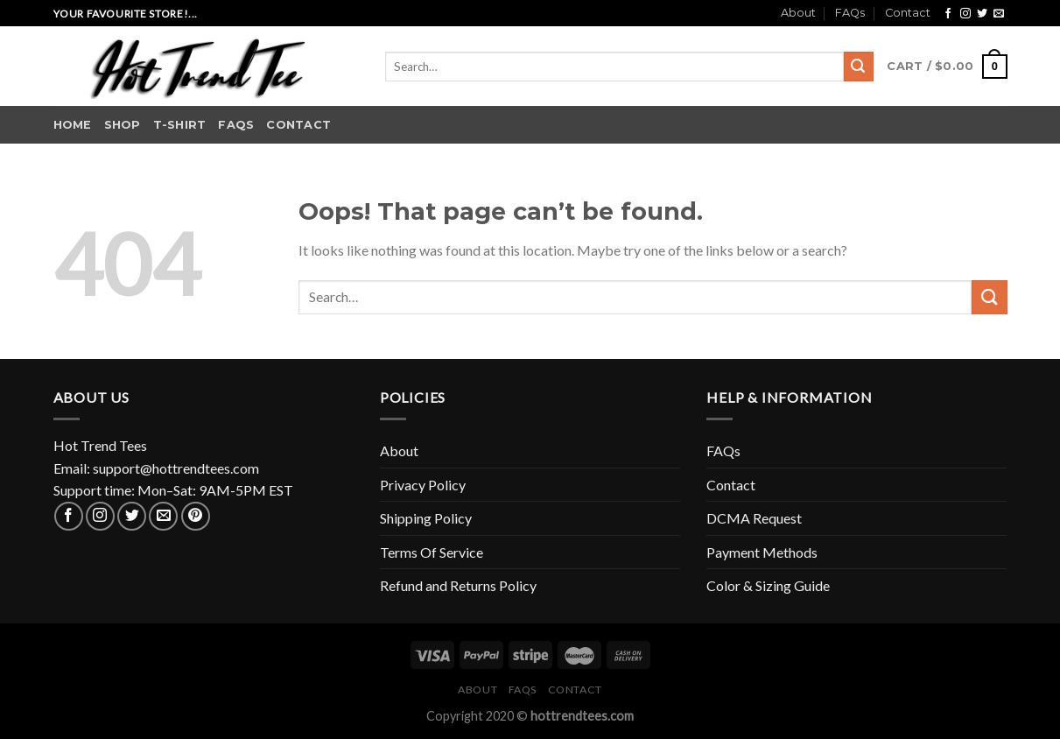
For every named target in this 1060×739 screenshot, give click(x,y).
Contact (907, 12)
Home (72, 124)
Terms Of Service (431, 552)
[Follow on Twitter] (982, 14)
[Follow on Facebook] (948, 14)
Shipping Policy (426, 518)
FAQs (850, 12)
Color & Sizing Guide (768, 585)
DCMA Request (754, 518)
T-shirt (180, 124)
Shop (122, 124)
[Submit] (859, 66)
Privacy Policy (423, 484)
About (798, 12)
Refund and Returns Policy (458, 585)
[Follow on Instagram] (965, 14)
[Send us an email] (998, 14)
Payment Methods (762, 552)
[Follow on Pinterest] (195, 516)
